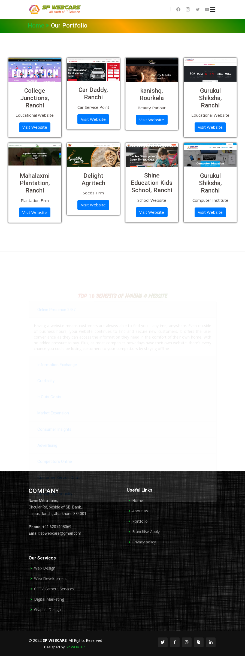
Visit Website (34, 127)
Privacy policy (144, 542)
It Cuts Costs (49, 407)
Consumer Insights (54, 439)
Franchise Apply (146, 532)
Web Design (44, 568)
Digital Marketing (49, 599)
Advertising (47, 455)
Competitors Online (54, 471)
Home (39, 25)
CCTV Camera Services (54, 589)
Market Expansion (53, 423)
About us (140, 511)
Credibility (46, 390)
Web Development (50, 578)
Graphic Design (47, 610)
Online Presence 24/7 (56, 319)
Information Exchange (57, 374)
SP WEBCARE (76, 647)
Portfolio (140, 521)
